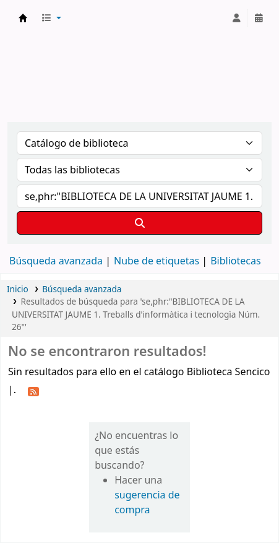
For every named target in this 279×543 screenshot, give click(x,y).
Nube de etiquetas (156, 260)
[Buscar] (139, 223)
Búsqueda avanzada (56, 260)
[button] (51, 18)
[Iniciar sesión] (236, 18)
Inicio (17, 289)
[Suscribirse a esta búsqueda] (33, 390)
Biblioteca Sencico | (23, 18)
